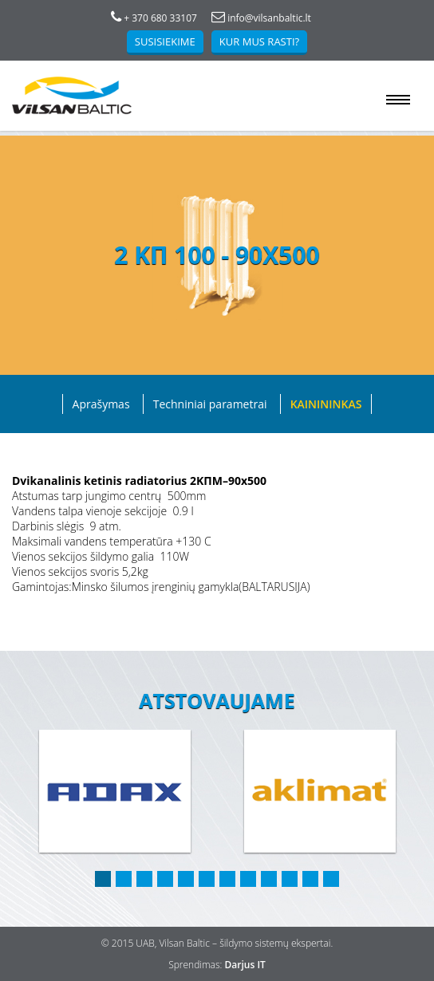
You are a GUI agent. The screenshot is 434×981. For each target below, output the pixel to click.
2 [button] (124, 879)
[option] (114, 792)
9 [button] (269, 879)
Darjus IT (245, 964)
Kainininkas (326, 404)
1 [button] (103, 879)
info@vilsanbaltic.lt (261, 18)
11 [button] (310, 879)
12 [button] (331, 879)
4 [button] (165, 879)
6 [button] (207, 879)
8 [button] (248, 879)
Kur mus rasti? (259, 41)
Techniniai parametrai (210, 404)
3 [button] (144, 879)
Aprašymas (101, 404)
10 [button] (290, 879)
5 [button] (186, 879)
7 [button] (227, 879)
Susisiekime (165, 41)
